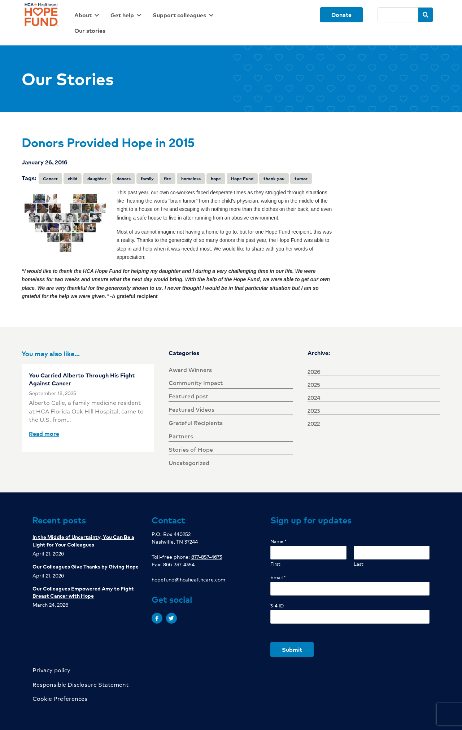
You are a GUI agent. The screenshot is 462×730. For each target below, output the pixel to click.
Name (278, 541)
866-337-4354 (179, 564)
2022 (314, 423)
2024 (314, 397)
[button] (157, 618)
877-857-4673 (206, 557)
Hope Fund (242, 178)
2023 (314, 410)
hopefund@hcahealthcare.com (188, 579)
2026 (314, 371)
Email (278, 577)
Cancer (50, 178)
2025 (314, 384)
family (147, 178)
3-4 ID (277, 606)
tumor (301, 178)
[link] (88, 15)
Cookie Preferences (59, 698)
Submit (292, 649)
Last (358, 564)
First (275, 564)
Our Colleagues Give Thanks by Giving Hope (85, 566)
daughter (96, 178)
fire (167, 178)
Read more (44, 433)
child (72, 178)
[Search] (398, 15)
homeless (191, 178)
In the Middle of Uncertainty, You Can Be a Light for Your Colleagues (83, 540)
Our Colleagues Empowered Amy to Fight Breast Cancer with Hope (83, 592)
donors (124, 178)
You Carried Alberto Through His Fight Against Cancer (82, 379)
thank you (273, 178)
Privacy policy (51, 669)
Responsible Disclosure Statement (80, 684)
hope (216, 178)
